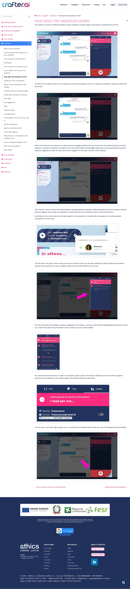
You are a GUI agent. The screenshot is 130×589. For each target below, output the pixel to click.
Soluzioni (47, 551)
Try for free (122, 5)
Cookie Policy (31, 581)
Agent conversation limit (12, 128)
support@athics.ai (96, 578)
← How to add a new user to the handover (50, 487)
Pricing (96, 5)
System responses (10, 124)
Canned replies (9, 110)
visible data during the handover (15, 95)
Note (5, 106)
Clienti (46, 557)
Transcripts (17, 159)
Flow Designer (17, 155)
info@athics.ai (82, 578)
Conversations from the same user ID (16, 119)
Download (70, 557)
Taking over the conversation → (116, 487)
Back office (8, 150)
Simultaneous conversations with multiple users (16, 137)
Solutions (63, 5)
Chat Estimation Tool (74, 569)
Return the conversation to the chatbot (15, 86)
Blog (68, 554)
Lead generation (9, 114)
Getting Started (17, 22)
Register (70, 551)
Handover (17, 43)
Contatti (47, 563)
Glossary (17, 171)
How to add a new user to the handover (15, 72)
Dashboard (8, 63)
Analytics (17, 163)
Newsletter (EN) (98, 554)
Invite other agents (10, 132)
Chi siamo (47, 560)
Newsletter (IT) (97, 549)
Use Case (70, 563)
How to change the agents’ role (15, 142)
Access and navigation (17, 30)
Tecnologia (47, 548)
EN (104, 5)
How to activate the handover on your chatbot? (15, 54)
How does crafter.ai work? (17, 26)
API (17, 167)
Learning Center (72, 566)
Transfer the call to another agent (16, 91)
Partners (46, 566)
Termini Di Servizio (74, 581)
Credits (63, 581)
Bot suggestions (9, 102)
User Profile (17, 39)
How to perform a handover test (15, 66)
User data (7, 98)
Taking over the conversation (14, 81)
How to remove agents (12, 146)
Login (113, 5)
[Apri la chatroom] (123, 582)
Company (74, 5)
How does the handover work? (15, 77)
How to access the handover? (14, 59)
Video (69, 560)
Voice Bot (47, 554)
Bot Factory (17, 35)
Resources (86, 5)
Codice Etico (41, 581)
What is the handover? (12, 48)
